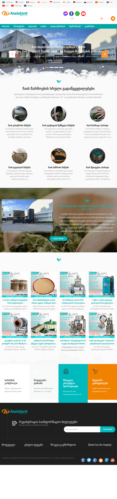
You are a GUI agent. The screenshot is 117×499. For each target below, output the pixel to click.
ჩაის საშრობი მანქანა (58, 162)
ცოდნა (43, 21)
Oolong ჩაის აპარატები (32, 467)
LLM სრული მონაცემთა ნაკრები (10, 481)
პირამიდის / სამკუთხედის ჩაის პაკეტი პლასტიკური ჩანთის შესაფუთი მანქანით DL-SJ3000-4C (73, 338)
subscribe (107, 425)
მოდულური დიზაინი (40, 378)
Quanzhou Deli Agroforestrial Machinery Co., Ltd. (87, 202)
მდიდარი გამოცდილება (100, 378)
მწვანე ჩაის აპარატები (32, 454)
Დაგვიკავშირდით (57, 21)
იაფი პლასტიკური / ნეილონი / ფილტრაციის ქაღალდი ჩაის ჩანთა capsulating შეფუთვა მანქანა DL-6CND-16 (102, 338)
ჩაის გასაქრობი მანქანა (19, 120)
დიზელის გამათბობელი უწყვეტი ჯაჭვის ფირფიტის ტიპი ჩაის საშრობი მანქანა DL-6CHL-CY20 (44, 338)
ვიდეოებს (32, 21)
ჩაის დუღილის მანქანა (19, 162)
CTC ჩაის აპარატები (31, 471)
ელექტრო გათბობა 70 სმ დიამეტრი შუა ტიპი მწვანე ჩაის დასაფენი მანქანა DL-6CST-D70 (15, 338)
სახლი (4, 448)
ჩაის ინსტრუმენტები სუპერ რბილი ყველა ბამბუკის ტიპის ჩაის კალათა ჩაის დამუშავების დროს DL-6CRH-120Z (44, 297)
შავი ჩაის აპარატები (31, 464)
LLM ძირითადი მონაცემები (7, 474)
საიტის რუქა (6, 470)
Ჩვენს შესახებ (75, 21)
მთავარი (5, 21)
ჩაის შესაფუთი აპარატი (97, 162)
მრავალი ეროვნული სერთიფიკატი (70, 379)
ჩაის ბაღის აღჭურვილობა (33, 481)
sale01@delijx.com (59, 452)
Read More (58, 234)
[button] (12, 49)
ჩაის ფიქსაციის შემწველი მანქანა (58, 120)
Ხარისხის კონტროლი (11, 378)
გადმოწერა (89, 21)
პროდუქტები (18, 21)
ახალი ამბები (7, 466)
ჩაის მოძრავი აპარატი (97, 120)
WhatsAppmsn (58, 461)
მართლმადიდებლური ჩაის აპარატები (34, 459)
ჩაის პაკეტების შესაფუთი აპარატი (33, 476)
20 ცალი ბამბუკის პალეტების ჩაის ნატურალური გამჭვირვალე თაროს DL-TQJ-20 (15, 297)
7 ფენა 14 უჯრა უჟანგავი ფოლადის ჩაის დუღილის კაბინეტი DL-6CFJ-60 (102, 297)
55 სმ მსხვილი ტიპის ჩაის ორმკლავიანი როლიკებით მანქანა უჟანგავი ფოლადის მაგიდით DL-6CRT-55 (73, 297)
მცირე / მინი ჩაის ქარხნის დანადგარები (33, 449)
